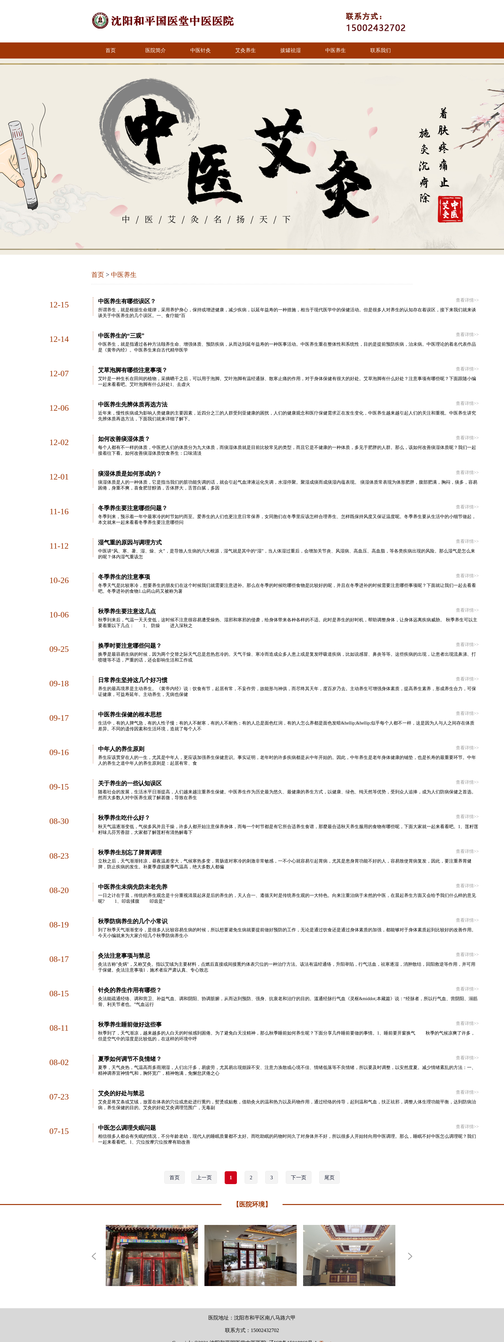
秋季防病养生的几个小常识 (132, 909)
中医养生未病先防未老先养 (132, 875)
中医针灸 (200, 50)
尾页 (329, 1161)
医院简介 (155, 50)
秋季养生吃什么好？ (124, 807)
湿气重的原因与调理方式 (130, 537)
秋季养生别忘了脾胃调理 (130, 841)
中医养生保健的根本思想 (130, 706)
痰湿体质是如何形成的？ (130, 470)
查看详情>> (467, 299)
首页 (110, 50)
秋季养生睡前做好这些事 (130, 1010)
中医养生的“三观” (121, 335)
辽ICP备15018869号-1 (293, 1326)
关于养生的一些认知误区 (130, 774)
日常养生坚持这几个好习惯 (132, 672)
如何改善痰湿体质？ (124, 436)
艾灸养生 (245, 50)
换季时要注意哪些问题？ (130, 638)
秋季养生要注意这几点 (127, 605)
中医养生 (335, 50)
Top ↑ (326, 1326)
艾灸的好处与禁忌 (121, 1077)
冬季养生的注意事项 (124, 571)
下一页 (298, 1161)
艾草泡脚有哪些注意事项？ (132, 368)
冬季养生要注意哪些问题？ (132, 503)
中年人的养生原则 (121, 740)
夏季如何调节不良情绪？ (130, 1044)
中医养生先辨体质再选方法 (132, 402)
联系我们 (380, 50)
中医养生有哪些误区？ (127, 301)
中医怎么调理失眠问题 (127, 1111)
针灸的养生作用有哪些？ (130, 976)
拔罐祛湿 (290, 50)
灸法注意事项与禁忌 (124, 942)
